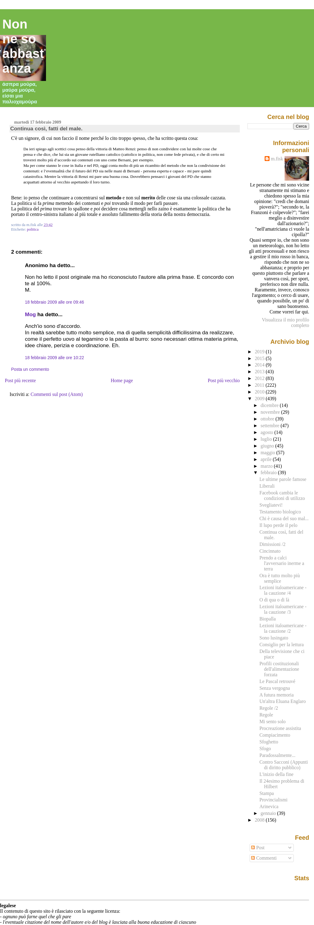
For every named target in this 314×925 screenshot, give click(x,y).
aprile (267, 459)
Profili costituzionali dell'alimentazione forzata (279, 669)
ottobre (268, 418)
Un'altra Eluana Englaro (282, 701)
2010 (260, 391)
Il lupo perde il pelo (278, 525)
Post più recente (20, 380)
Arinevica (268, 806)
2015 (260, 358)
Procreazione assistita (280, 728)
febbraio (269, 472)
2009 (260, 398)
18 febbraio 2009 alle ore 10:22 (54, 357)
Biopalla (267, 618)
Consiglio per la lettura (281, 644)
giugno (268, 445)
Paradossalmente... (277, 755)
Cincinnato (270, 551)
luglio (267, 439)
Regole (266, 714)
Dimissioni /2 (272, 544)
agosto (267, 432)
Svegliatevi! (271, 505)
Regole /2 (268, 708)
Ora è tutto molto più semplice (279, 578)
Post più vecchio (224, 380)
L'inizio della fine (276, 774)
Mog (30, 314)
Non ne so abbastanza (23, 46)
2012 (260, 378)
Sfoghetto (268, 741)
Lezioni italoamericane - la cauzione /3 (283, 609)
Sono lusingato (273, 637)
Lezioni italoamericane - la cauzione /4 (283, 590)
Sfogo (265, 748)
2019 (260, 351)
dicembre (270, 405)
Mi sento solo (272, 721)
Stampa (266, 793)
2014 (260, 364)
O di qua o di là (274, 599)
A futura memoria (276, 694)
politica (33, 229)
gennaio (269, 813)
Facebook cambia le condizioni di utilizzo (282, 495)
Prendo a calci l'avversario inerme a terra (281, 563)
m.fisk (277, 158)
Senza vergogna (274, 688)
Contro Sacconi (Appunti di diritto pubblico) (283, 764)
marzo (267, 466)
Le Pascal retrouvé (277, 681)
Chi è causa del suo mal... (284, 518)
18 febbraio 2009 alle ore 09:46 (54, 302)
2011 (260, 385)
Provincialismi (273, 799)
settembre (271, 425)
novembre (271, 412)
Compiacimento (274, 735)
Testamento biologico (280, 511)
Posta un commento (30, 369)
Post (257, 847)
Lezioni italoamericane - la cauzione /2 (283, 628)
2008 (260, 820)
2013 (260, 371)
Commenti (264, 858)
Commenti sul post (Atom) (57, 394)
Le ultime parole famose (282, 479)
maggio (268, 452)
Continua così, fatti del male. (46, 128)
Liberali (267, 486)
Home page (122, 380)
